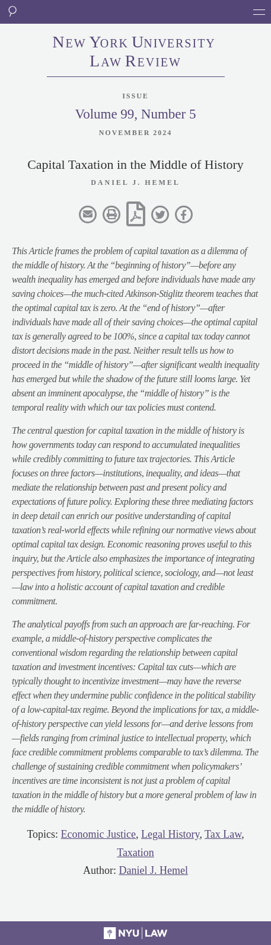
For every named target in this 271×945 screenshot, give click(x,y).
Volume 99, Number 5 (135, 114)
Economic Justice (98, 834)
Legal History (170, 834)
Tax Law (223, 834)
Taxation (135, 852)
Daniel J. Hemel (153, 870)
